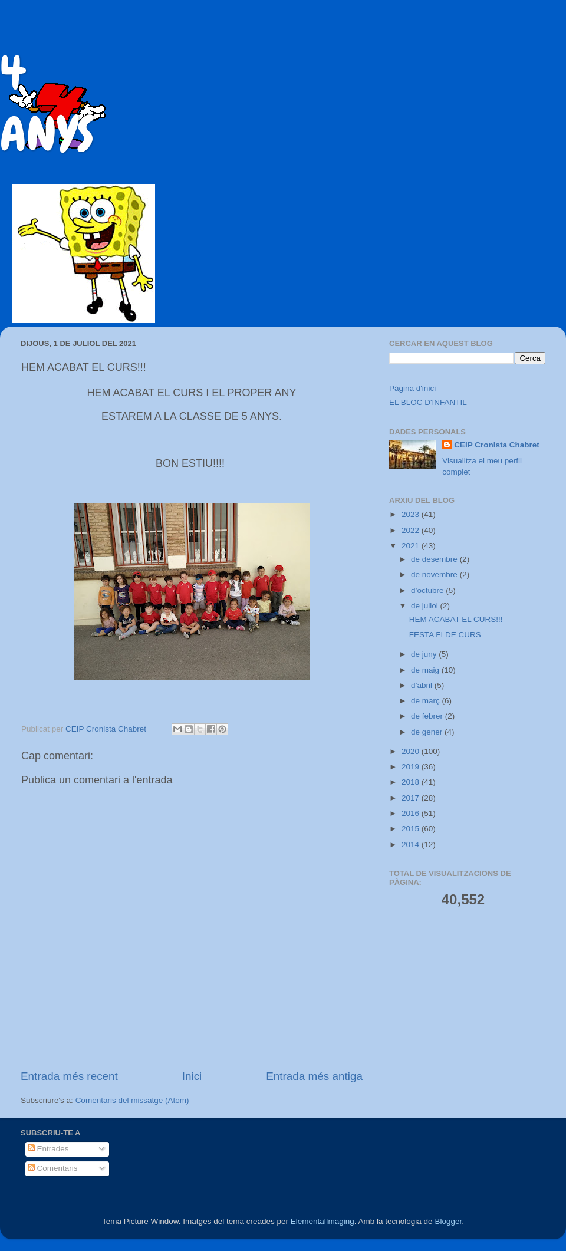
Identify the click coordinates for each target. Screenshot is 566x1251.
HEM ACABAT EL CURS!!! (456, 619)
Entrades (48, 1148)
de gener (428, 731)
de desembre (435, 559)
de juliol (425, 605)
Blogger (448, 1221)
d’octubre (428, 590)
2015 (412, 828)
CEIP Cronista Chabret (496, 444)
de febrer (428, 716)
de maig (426, 670)
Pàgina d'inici (412, 388)
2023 (412, 514)
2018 (412, 782)
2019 (412, 766)
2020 (412, 751)
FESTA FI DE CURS (445, 634)
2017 (412, 798)
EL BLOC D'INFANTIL (428, 402)
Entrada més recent (69, 1076)
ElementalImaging (322, 1221)
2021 (412, 545)
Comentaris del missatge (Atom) (132, 1100)
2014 (412, 844)
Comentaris (53, 1168)
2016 (412, 813)
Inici (192, 1076)
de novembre (435, 574)
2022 (412, 530)
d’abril (423, 685)
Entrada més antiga (314, 1076)
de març (426, 700)
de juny (425, 654)
